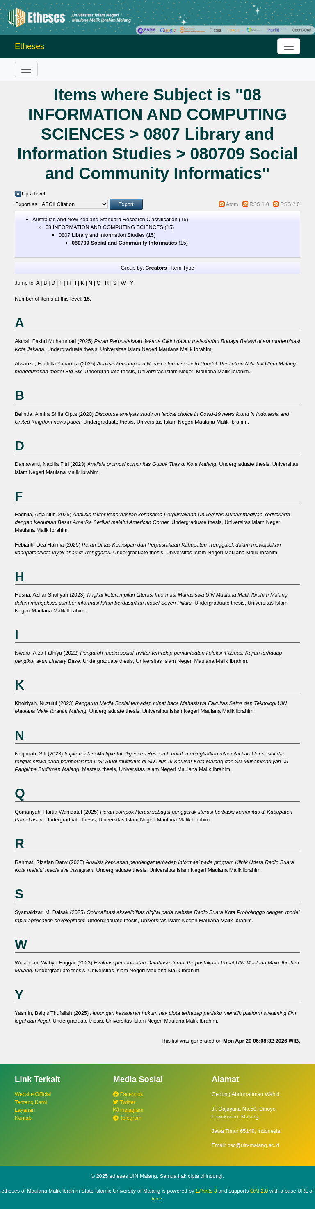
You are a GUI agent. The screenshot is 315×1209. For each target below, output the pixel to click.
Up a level (33, 194)
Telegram (127, 1118)
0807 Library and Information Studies (102, 235)
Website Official (33, 1094)
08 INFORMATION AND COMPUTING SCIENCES (104, 227)
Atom (232, 204)
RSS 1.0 (259, 204)
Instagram (128, 1110)
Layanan (25, 1110)
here (157, 1199)
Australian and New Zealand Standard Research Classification (105, 219)
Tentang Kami (31, 1102)
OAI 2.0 (259, 1191)
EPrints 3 (206, 1191)
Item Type (182, 268)
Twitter (124, 1102)
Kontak (23, 1118)
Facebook (128, 1094)
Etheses (29, 46)
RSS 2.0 (290, 204)
